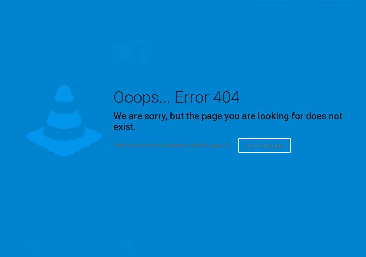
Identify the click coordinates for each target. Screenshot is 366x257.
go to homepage (264, 145)
